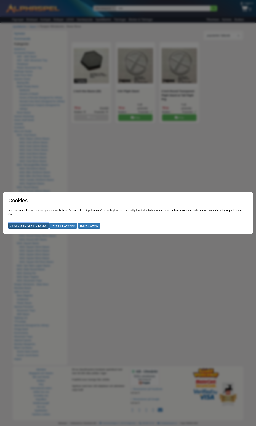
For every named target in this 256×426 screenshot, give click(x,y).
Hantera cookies (89, 225)
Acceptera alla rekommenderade (28, 225)
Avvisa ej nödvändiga (63, 225)
